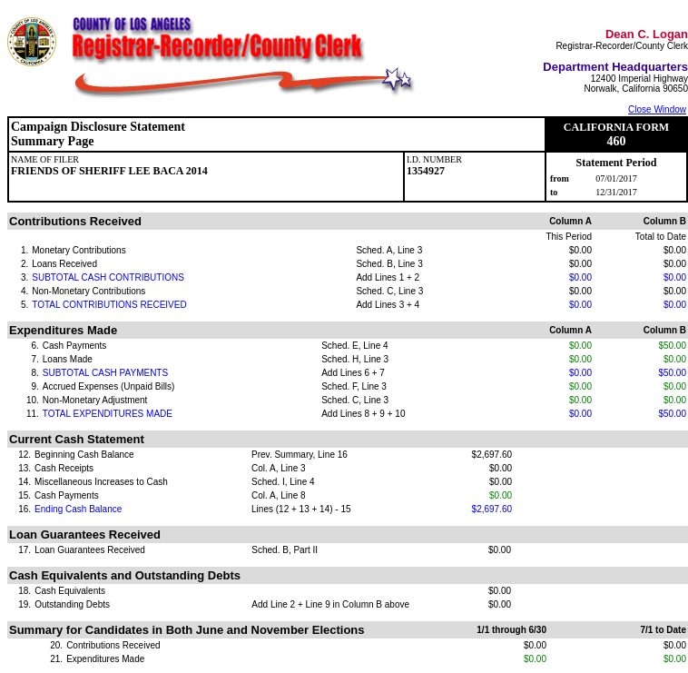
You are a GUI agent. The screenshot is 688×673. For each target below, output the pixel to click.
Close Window (657, 109)
